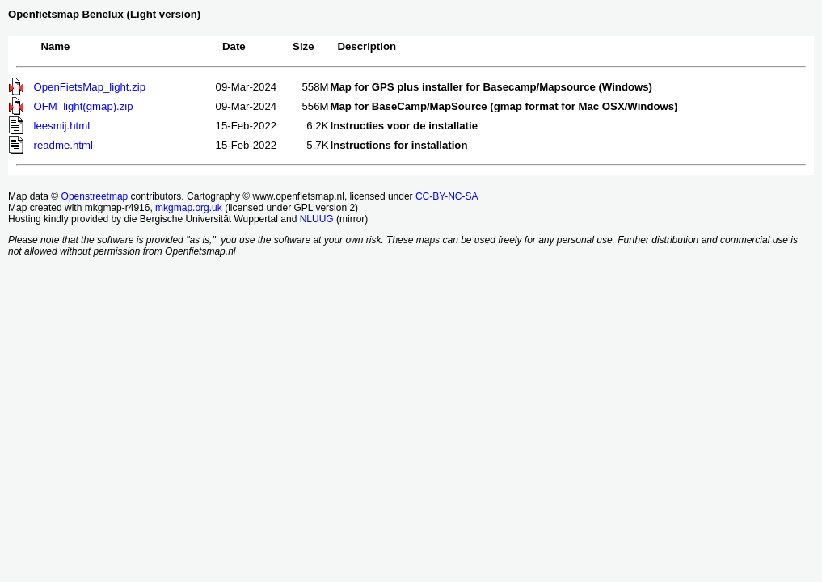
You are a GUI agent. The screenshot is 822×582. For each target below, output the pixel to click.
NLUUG (317, 219)
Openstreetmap (95, 196)
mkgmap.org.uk (188, 207)
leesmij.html (62, 126)
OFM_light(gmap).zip (83, 106)
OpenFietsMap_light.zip (90, 87)
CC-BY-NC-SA (446, 196)
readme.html (63, 145)
